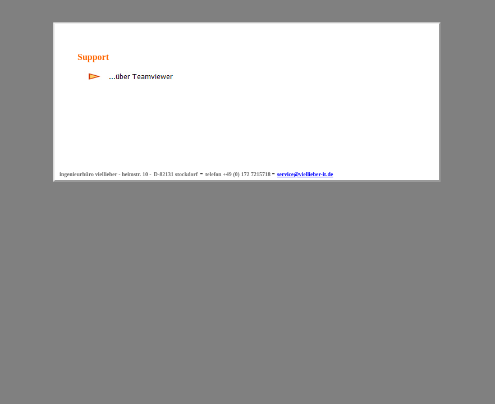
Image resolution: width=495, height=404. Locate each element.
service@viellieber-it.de (305, 174)
